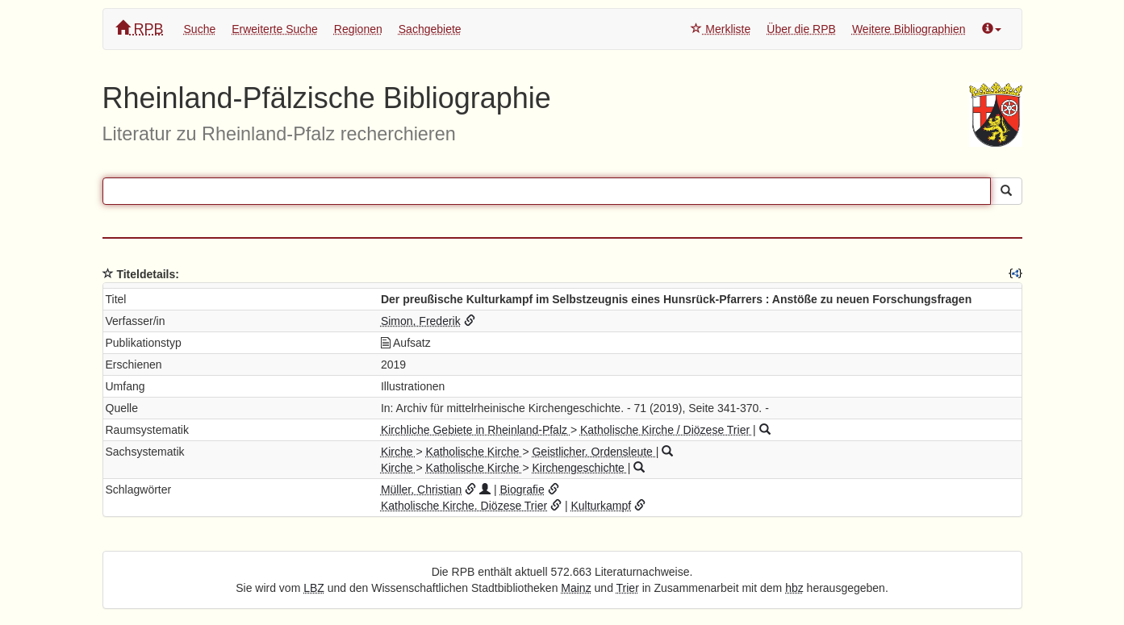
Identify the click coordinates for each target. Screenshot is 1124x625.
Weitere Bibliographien (909, 29)
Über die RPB (801, 29)
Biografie (521, 489)
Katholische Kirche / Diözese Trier (666, 429)
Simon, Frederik (421, 321)
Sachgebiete (430, 29)
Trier (627, 587)
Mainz (576, 587)
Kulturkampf (600, 505)
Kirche (398, 451)
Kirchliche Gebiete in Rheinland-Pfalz (475, 429)
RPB (139, 28)
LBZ (313, 587)
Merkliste (720, 29)
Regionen (358, 29)
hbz (794, 587)
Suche (200, 29)
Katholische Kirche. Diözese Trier (464, 505)
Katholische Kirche (474, 451)
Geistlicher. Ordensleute (593, 451)
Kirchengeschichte (579, 467)
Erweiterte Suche (275, 29)
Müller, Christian (421, 489)
